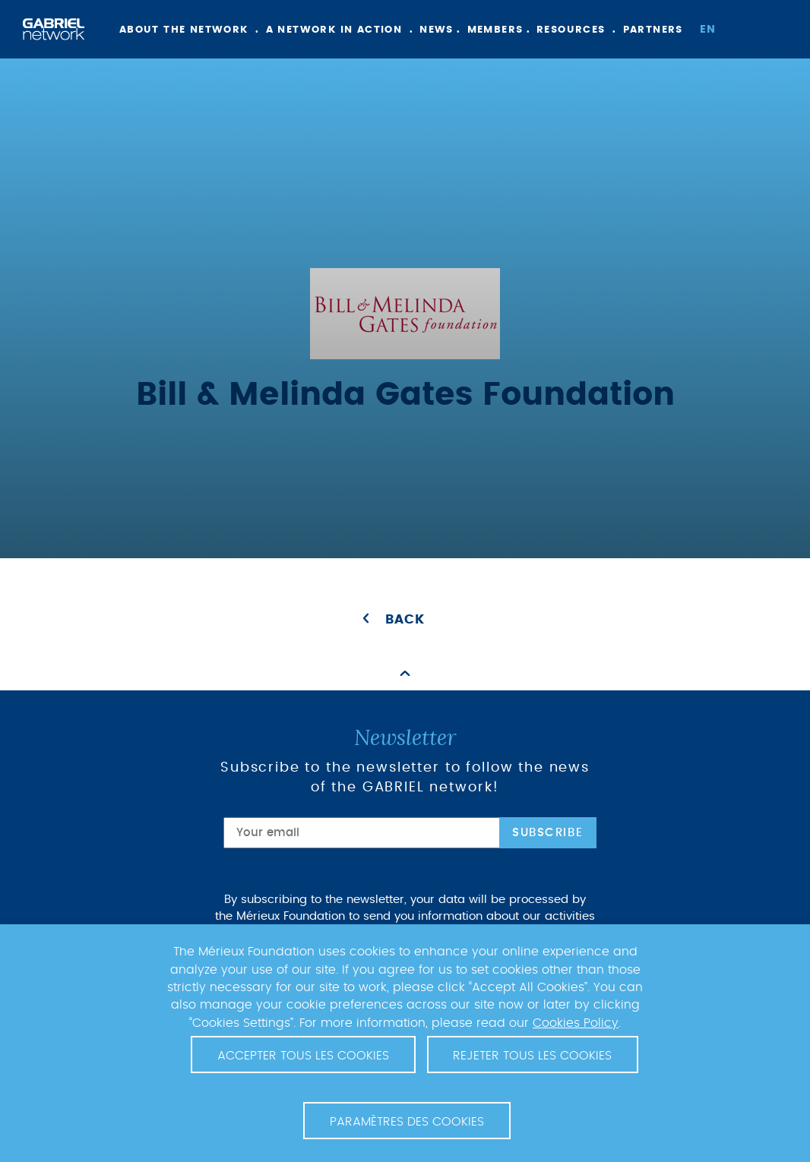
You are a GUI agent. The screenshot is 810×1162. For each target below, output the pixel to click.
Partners (653, 30)
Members (495, 30)
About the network (183, 30)
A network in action (334, 30)
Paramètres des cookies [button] (407, 1122)
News (436, 30)
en (708, 29)
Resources (571, 30)
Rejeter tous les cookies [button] (532, 1056)
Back (404, 620)
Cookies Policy (576, 1023)
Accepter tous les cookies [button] (303, 1056)
